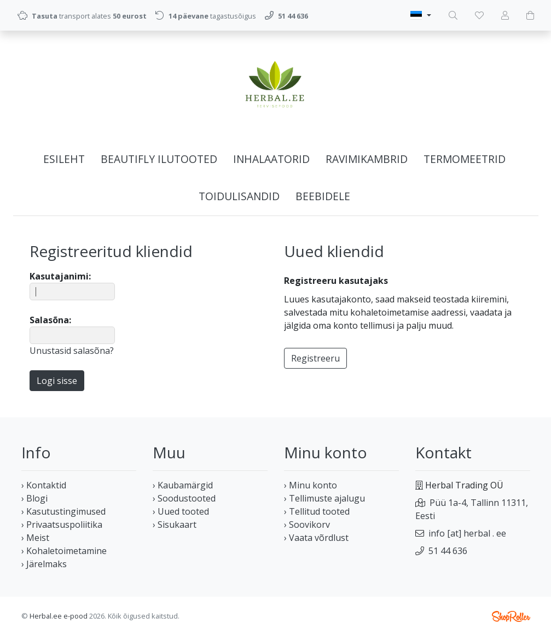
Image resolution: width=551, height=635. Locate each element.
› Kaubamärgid (183, 485)
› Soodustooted (184, 498)
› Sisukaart (174, 525)
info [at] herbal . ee (467, 533)
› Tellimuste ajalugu (324, 498)
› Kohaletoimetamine (64, 551)
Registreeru (315, 358)
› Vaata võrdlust (316, 538)
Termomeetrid (465, 159)
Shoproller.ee (511, 616)
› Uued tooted (181, 511)
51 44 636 (447, 551)
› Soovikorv (307, 525)
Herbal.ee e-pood (59, 616)
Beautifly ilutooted (159, 159)
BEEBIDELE (322, 196)
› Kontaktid (43, 485)
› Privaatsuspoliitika (61, 525)
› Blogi (34, 498)
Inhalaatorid (271, 159)
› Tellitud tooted (317, 511)
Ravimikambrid (367, 159)
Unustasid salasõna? (72, 351)
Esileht (64, 159)
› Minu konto (310, 485)
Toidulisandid (239, 196)
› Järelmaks (44, 564)
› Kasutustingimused (63, 511)
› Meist (35, 538)
